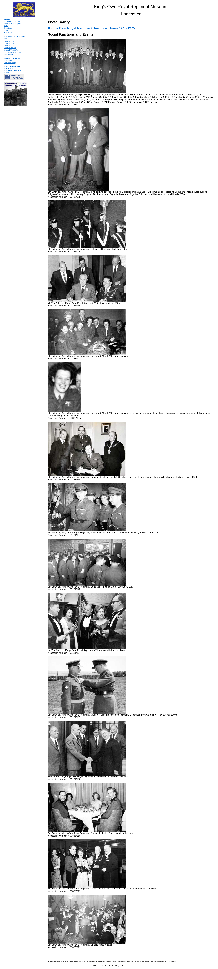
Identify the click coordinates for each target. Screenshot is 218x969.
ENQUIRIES (9, 68)
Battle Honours (9, 54)
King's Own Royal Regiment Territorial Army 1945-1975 (91, 28)
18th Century (9, 41)
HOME (7, 19)
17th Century (9, 39)
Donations (8, 28)
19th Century (9, 43)
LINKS (7, 73)
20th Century (9, 45)
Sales (6, 26)
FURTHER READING (13, 71)
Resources (8, 60)
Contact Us (8, 32)
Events (6, 30)
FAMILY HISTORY (12, 58)
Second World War (11, 50)
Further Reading (10, 63)
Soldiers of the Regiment (13, 23)
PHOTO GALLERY (12, 66)
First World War (10, 48)
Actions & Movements (12, 52)
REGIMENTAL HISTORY (14, 36)
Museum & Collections (12, 21)
